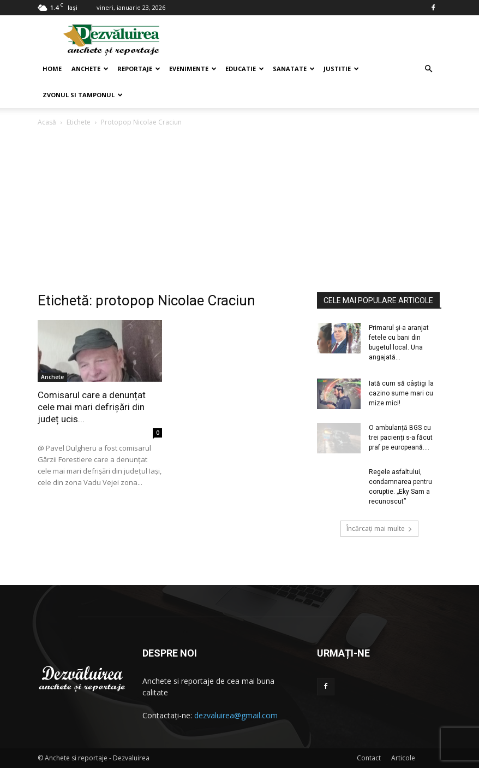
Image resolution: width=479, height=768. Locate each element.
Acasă (47, 122)
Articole (403, 758)
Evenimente (193, 68)
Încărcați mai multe (379, 528)
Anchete (90, 68)
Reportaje (138, 68)
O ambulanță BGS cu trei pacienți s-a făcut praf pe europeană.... (401, 437)
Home (52, 68)
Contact (369, 758)
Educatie (244, 68)
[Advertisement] (239, 210)
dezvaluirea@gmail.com (236, 715)
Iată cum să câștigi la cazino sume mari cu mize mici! (401, 393)
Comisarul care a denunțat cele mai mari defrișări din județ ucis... (92, 406)
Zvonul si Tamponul (83, 95)
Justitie (341, 68)
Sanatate (294, 68)
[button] (428, 69)
